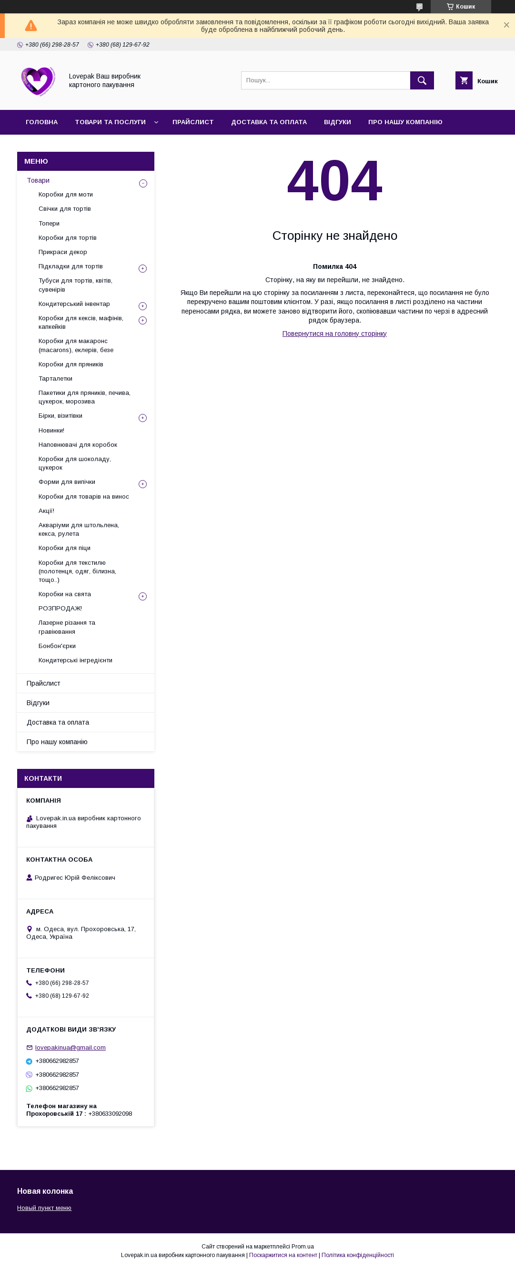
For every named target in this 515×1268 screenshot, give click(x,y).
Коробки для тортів (68, 237)
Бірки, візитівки (60, 415)
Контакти (43, 146)
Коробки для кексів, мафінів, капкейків (81, 322)
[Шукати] (422, 80)
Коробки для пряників (71, 364)
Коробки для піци (65, 547)
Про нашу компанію (405, 122)
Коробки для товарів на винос (84, 496)
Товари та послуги (110, 122)
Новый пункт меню (44, 1207)
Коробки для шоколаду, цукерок (75, 463)
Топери (49, 223)
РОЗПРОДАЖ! (60, 608)
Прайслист (193, 122)
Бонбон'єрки (57, 645)
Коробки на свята (65, 594)
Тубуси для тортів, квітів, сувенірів (75, 285)
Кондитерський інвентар (74, 303)
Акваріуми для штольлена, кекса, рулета (79, 529)
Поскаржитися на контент (283, 1255)
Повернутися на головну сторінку (335, 333)
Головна (42, 122)
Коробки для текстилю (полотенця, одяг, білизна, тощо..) (77, 571)
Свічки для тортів (65, 208)
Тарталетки (55, 378)
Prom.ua (303, 1246)
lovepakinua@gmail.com (70, 1047)
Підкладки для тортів (71, 266)
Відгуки (337, 122)
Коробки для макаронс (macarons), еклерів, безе (76, 345)
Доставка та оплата (269, 122)
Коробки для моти (66, 194)
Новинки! (51, 430)
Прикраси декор (63, 252)
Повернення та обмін (119, 146)
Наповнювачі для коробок (78, 444)
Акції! (46, 510)
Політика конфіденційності (358, 1255)
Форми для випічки (67, 481)
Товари (38, 180)
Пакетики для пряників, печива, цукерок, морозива (85, 397)
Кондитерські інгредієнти (75, 660)
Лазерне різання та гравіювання (67, 627)
